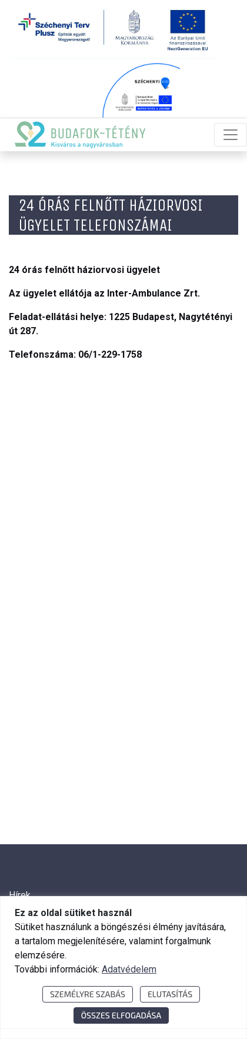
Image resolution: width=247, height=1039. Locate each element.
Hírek (20, 895)
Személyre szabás (87, 994)
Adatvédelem (129, 969)
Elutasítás (170, 994)
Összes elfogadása (121, 1015)
